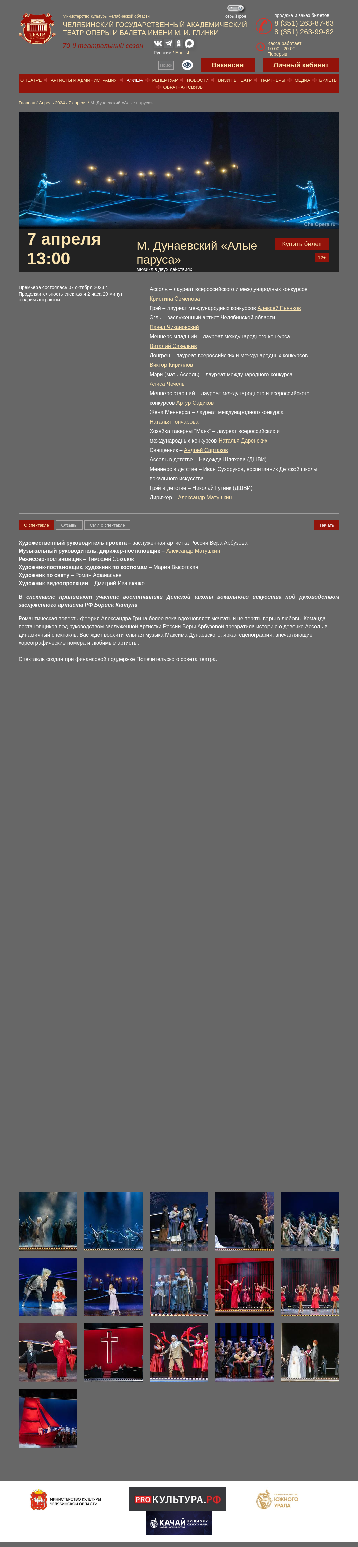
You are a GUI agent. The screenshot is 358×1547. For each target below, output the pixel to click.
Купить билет (302, 243)
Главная (27, 102)
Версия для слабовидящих (187, 65)
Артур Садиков (195, 403)
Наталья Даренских (243, 441)
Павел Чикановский (174, 327)
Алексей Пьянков (279, 308)
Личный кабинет (301, 65)
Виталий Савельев (173, 346)
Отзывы (69, 525)
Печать (326, 525)
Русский (162, 52)
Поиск (166, 65)
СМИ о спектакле (107, 525)
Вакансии (228, 65)
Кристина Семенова (175, 299)
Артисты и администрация (84, 80)
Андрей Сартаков (206, 450)
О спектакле (36, 525)
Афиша (135, 80)
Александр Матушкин (205, 497)
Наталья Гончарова (174, 422)
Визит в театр (235, 80)
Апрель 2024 (52, 102)
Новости (198, 80)
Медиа (302, 80)
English (183, 52)
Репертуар (165, 80)
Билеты (328, 80)
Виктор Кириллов (171, 365)
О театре (31, 80)
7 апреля (78, 102)
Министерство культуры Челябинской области (106, 16)
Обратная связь (183, 87)
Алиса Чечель (167, 384)
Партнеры (273, 80)
